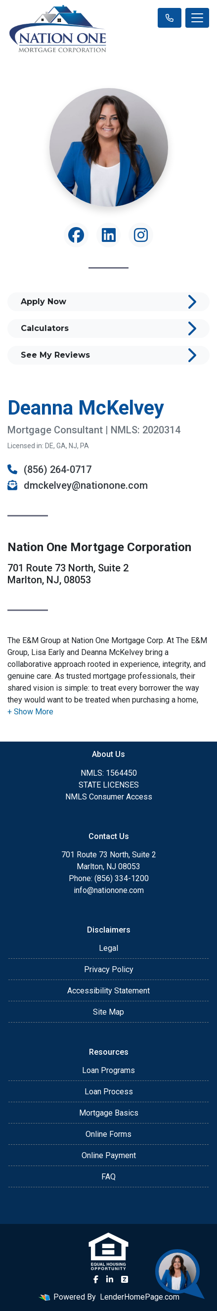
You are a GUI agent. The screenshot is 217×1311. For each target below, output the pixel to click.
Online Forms (108, 1134)
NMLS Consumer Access (108, 796)
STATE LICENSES (109, 785)
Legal (108, 948)
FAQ (108, 1176)
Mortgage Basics (108, 1113)
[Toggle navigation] (197, 18)
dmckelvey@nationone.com (77, 485)
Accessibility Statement (108, 990)
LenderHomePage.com (139, 1297)
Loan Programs (108, 1070)
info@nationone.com (109, 890)
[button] (30, 711)
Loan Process (109, 1091)
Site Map (108, 1012)
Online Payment (109, 1155)
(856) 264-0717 (49, 469)
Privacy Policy (108, 969)
